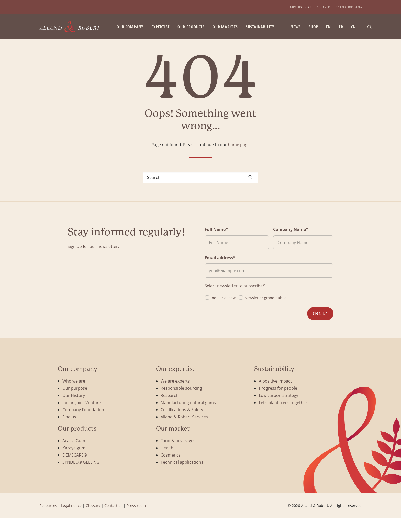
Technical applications (182, 462)
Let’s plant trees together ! (284, 402)
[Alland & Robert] (70, 27)
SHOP (313, 27)
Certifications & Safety (182, 409)
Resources (48, 505)
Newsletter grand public (262, 297)
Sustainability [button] (260, 27)
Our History (73, 395)
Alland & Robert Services (184, 416)
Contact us (113, 505)
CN (353, 27)
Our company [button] (130, 27)
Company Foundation (83, 409)
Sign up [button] (320, 313)
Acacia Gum (73, 440)
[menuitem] (310, 7)
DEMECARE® (74, 455)
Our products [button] (191, 27)
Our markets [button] (225, 27)
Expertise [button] (160, 27)
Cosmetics (171, 455)
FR (341, 27)
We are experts (175, 381)
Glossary (93, 505)
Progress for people (278, 388)
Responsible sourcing (181, 388)
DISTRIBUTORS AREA (348, 7)
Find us (69, 416)
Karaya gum (73, 447)
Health (167, 447)
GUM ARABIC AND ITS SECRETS (310, 7)
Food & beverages (178, 440)
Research (170, 395)
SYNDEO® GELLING (80, 462)
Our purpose (74, 388)
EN (328, 27)
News (296, 27)
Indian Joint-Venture (81, 402)
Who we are (73, 381)
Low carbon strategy (278, 395)
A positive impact (275, 381)
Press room (136, 505)
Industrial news (221, 297)
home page (239, 144)
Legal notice (71, 505)
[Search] (200, 177)
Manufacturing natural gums (188, 402)
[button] (371, 26)
